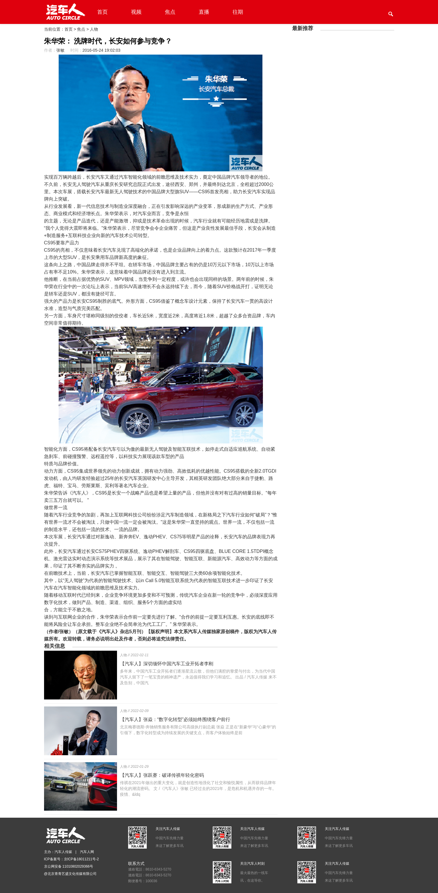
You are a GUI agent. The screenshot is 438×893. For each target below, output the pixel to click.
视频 (136, 12)
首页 (102, 12)
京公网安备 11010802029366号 (68, 866)
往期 (238, 12)
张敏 (60, 50)
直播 (204, 12)
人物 (94, 29)
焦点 (170, 12)
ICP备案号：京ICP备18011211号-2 (71, 859)
